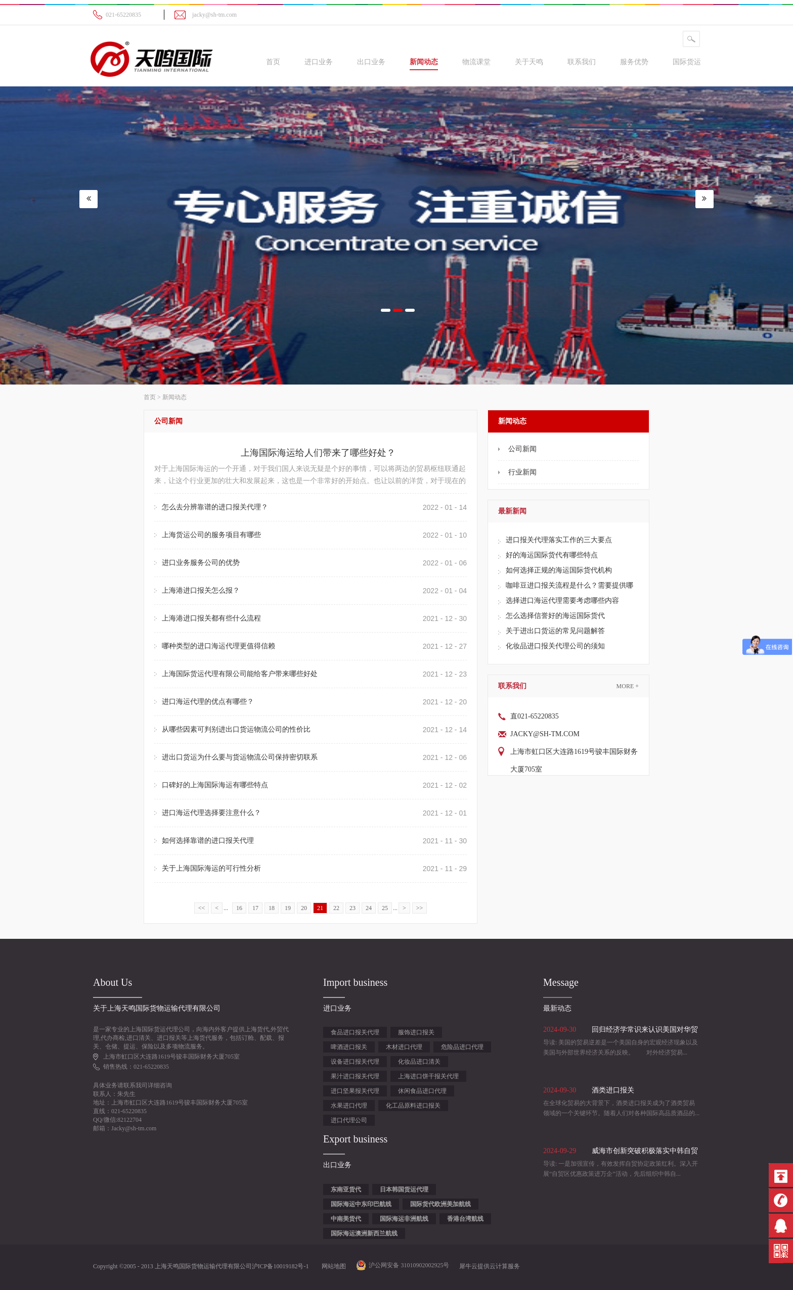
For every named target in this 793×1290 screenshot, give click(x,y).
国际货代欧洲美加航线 (440, 1204)
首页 (273, 62)
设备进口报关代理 (355, 1061)
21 (320, 908)
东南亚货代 (346, 1189)
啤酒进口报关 (349, 1046)
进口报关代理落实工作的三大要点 (559, 540)
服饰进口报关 (416, 1032)
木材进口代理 (404, 1046)
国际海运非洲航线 (404, 1218)
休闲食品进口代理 (422, 1090)
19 (288, 908)
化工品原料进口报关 (413, 1105)
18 (272, 908)
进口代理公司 (349, 1120)
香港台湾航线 (465, 1218)
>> (419, 908)
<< (201, 908)
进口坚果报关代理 (355, 1090)
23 (352, 908)
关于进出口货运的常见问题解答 (555, 631)
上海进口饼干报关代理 (428, 1076)
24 (369, 908)
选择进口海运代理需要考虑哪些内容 (562, 600)
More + (627, 686)
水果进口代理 (349, 1105)
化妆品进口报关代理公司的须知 (555, 646)
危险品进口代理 (462, 1046)
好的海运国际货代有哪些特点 (552, 555)
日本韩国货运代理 (404, 1189)
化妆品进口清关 (419, 1061)
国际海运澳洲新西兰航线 (364, 1233)
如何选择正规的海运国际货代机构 (559, 570)
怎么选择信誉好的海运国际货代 (555, 615)
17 (255, 908)
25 (385, 908)
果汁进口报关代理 (355, 1076)
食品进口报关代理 (355, 1032)
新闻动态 (174, 397)
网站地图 (332, 1266)
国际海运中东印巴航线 (361, 1204)
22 (336, 908)
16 (239, 908)
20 (304, 908)
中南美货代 (346, 1218)
